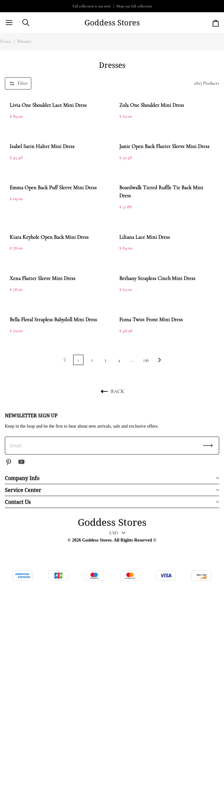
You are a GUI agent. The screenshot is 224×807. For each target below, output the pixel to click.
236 (146, 360)
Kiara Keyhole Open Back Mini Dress (49, 237)
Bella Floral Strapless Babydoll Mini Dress (53, 319)
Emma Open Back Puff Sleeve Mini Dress (53, 187)
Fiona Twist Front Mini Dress (151, 319)
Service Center (23, 489)
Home (5, 41)
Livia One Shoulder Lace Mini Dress (48, 105)
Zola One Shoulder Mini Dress (151, 105)
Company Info (22, 478)
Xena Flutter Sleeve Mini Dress (42, 278)
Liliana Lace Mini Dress (144, 237)
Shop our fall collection (134, 6)
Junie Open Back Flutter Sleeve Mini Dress (164, 146)
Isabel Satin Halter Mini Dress (42, 146)
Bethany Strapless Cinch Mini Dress (157, 278)
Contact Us (18, 501)
